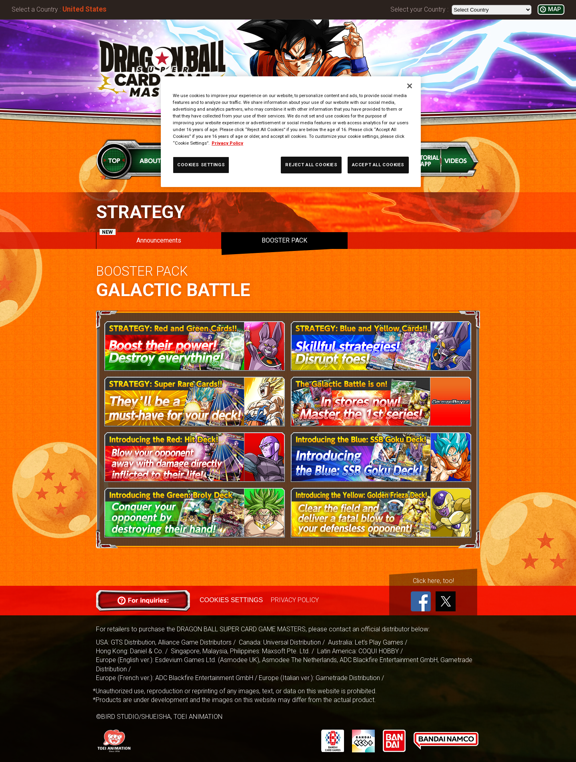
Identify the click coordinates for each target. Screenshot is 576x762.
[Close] (409, 86)
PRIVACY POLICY (294, 600)
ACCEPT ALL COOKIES (378, 164)
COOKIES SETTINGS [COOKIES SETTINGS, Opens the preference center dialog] (201, 164)
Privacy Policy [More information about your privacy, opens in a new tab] (227, 143)
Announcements (140, 238)
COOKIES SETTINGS (231, 600)
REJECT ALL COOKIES (311, 164)
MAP (554, 9)
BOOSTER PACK (284, 240)
